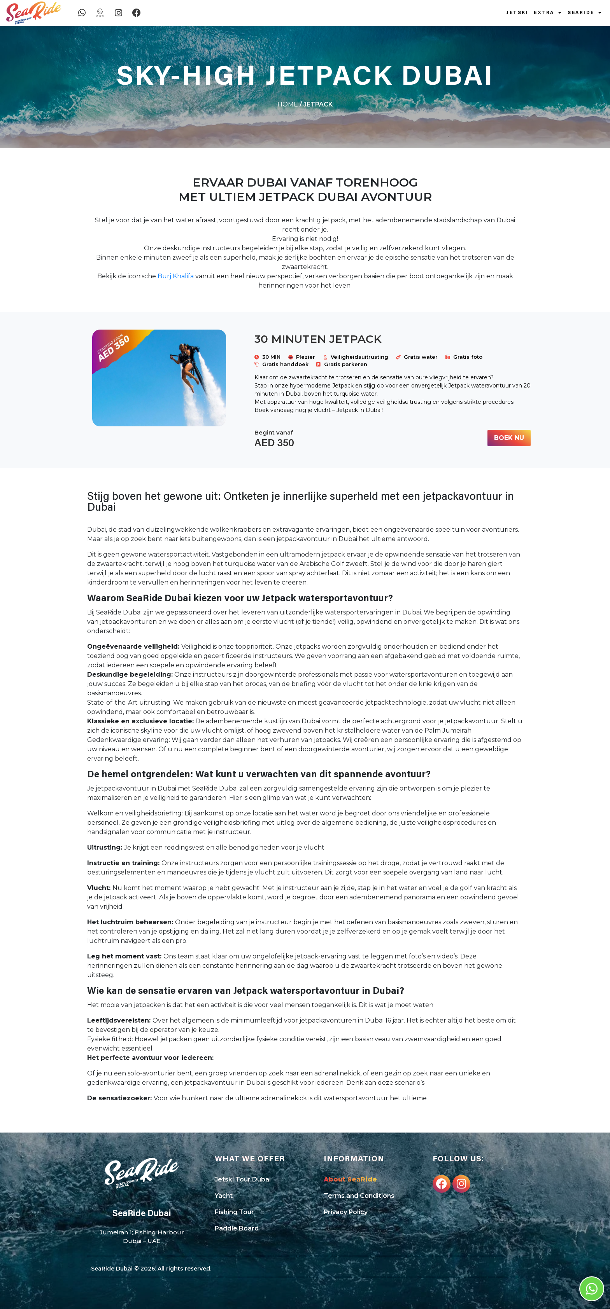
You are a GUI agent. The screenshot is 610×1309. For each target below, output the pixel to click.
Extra (548, 13)
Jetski (517, 12)
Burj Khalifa (176, 276)
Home (287, 104)
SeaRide (585, 13)
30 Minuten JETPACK (318, 339)
